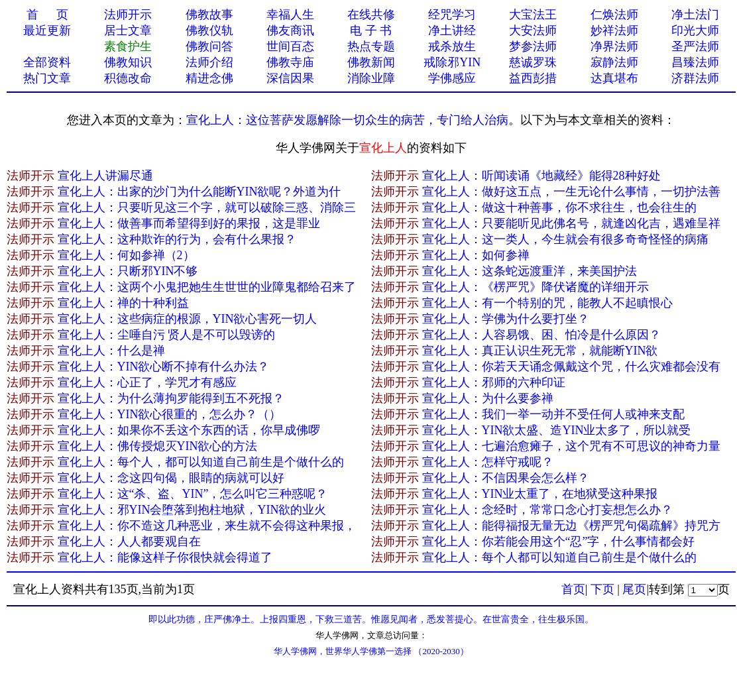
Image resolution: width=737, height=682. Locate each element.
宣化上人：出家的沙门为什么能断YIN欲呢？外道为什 (199, 191)
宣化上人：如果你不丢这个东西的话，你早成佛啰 (189, 430)
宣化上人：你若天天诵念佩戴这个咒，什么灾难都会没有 (571, 366)
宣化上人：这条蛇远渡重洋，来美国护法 (529, 271)
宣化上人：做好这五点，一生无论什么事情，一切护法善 (571, 191)
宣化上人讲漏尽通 (105, 175)
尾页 (634, 589)
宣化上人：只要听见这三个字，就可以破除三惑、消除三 (207, 207)
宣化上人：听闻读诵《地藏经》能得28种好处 (541, 175)
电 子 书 (371, 30)
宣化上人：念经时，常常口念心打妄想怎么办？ (547, 509)
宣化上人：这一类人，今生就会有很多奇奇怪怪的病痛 (565, 239)
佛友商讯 (290, 30)
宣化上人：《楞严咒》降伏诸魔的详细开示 (535, 287)
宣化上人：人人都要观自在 (129, 541)
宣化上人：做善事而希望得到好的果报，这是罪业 (189, 223)
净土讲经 (452, 30)
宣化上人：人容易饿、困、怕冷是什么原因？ (541, 334)
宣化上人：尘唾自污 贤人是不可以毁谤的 (167, 334)
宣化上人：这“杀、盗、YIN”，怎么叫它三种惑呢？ (193, 493)
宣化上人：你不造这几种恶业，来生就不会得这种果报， (207, 525)
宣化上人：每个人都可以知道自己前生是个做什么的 (559, 557)
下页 (602, 589)
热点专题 (371, 46)
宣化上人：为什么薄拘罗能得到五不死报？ (171, 398)
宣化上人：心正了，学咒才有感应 (147, 382)
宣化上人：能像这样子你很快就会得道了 (165, 557)
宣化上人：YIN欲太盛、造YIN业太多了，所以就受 (556, 430)
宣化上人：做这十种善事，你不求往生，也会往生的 (559, 207)
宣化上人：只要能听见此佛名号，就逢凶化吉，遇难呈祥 (571, 223)
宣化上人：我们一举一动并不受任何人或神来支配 (553, 414)
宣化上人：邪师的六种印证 (493, 382)
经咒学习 (452, 14)
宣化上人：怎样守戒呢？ (487, 462)
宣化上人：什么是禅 (111, 350)
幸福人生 (290, 14)
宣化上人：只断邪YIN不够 (128, 271)
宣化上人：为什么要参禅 (487, 398)
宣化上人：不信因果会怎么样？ (505, 477)
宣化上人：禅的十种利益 (123, 303)
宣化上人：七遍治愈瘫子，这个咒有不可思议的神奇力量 (571, 446)
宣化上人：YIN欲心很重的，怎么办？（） (170, 414)
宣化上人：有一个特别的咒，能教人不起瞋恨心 (547, 303)
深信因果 (290, 78)
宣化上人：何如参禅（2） (126, 255)
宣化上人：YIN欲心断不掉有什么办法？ (164, 366)
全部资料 (47, 62)
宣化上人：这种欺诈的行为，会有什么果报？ (177, 239)
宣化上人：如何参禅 (476, 255)
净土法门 (695, 14)
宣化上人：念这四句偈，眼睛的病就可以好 (171, 477)
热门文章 (47, 78)
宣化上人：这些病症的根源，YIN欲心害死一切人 (187, 318)
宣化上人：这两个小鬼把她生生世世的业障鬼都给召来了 (207, 287)
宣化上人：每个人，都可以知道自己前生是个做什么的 (201, 462)
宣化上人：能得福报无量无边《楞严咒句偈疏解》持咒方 (571, 525)
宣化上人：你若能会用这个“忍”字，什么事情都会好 (558, 541)
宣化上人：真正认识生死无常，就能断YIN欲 (540, 350)
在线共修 (371, 14)
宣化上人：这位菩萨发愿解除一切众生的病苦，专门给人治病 (347, 120)
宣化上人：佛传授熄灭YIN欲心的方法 (158, 446)
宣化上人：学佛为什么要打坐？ (505, 318)
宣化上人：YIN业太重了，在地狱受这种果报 (540, 493)
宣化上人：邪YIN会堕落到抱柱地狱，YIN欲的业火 (192, 509)
